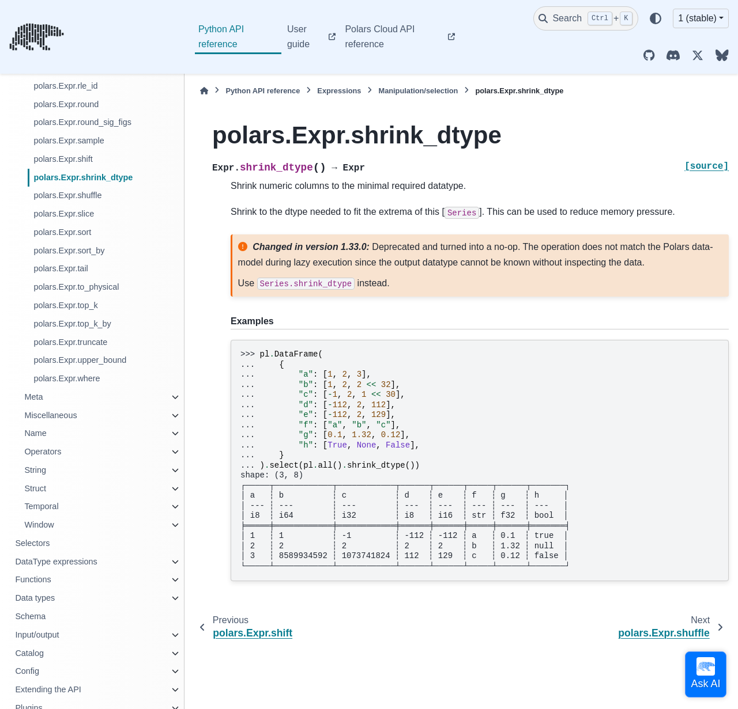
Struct (35, 488)
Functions (33, 579)
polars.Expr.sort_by (68, 250)
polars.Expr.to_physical (76, 286)
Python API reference (221, 36)
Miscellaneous (50, 415)
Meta (33, 396)
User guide (298, 36)
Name (35, 433)
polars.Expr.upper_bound (79, 360)
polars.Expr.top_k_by (72, 323)
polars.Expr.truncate (70, 342)
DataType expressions (56, 561)
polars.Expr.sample (68, 140)
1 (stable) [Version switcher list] (697, 18)
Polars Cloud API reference (380, 36)
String (35, 470)
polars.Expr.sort (62, 232)
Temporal (41, 506)
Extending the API (48, 689)
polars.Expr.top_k (65, 305)
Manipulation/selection (418, 90)
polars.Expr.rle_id (65, 85)
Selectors (32, 543)
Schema (30, 616)
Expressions (339, 90)
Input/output (37, 634)
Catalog (29, 653)
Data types (35, 597)
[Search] (585, 18)
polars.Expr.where (66, 378)
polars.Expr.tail (60, 268)
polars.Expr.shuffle (67, 195)
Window (39, 524)
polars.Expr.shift (62, 159)
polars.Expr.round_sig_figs (82, 122)
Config (27, 671)
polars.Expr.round (66, 104)
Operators (42, 451)
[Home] (204, 91)
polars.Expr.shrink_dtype (83, 177)
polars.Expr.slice (63, 213)
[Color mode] (655, 18)
